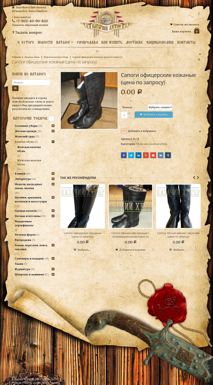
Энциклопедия (160, 42)
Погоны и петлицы (28, 216)
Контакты (186, 42)
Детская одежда (25, 131)
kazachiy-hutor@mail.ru (29, 11)
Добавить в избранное (143, 131)
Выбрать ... (84, 250)
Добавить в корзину (132, 250)
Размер (127, 106)
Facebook (124, 156)
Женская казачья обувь (29, 149)
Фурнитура (22, 269)
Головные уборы (26, 125)
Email (154, 156)
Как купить (111, 42)
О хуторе (26, 42)
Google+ (147, 156)
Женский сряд (25, 136)
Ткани (19, 263)
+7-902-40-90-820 (30, 21)
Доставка (134, 42)
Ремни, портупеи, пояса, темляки (31, 247)
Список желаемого (184, 24)
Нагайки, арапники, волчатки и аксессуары (31, 199)
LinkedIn (139, 156)
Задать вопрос (27, 32)
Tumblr (169, 156)
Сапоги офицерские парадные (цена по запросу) (83, 235)
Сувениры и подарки (29, 258)
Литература (23, 178)
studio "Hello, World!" (46, 382)
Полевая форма (25, 234)
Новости (45, 42)
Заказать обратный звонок (30, 25)
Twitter (131, 156)
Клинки (20, 173)
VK (162, 156)
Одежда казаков (26, 210)
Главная (16, 57)
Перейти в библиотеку (29, 7)
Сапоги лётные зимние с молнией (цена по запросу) (178, 235)
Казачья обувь (32, 57)
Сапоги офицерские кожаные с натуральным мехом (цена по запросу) (130, 237)
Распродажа (87, 42)
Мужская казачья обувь (56, 57)
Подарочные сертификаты (24, 223)
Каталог (63, 42)
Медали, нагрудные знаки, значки (28, 186)
